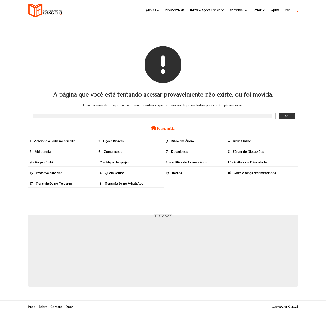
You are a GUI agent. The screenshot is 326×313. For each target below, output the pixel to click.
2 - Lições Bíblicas (111, 141)
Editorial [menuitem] (237, 10)
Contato (56, 307)
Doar (69, 307)
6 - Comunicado (110, 152)
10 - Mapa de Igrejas (113, 162)
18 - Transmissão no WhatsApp (120, 183)
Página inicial (163, 128)
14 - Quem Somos (111, 173)
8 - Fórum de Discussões (246, 152)
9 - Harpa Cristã (41, 162)
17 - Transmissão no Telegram (51, 183)
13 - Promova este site (46, 173)
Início (32, 307)
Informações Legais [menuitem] (205, 10)
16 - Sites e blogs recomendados (252, 173)
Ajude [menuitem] (275, 10)
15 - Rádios (174, 173)
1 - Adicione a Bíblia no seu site (52, 141)
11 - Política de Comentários (186, 162)
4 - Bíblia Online (239, 141)
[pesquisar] (152, 116)
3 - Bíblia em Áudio (180, 141)
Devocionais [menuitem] (174, 10)
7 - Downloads (177, 152)
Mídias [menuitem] (151, 10)
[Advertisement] (163, 251)
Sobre (43, 307)
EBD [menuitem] (287, 10)
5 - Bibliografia (40, 152)
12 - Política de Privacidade (247, 162)
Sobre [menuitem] (257, 10)
